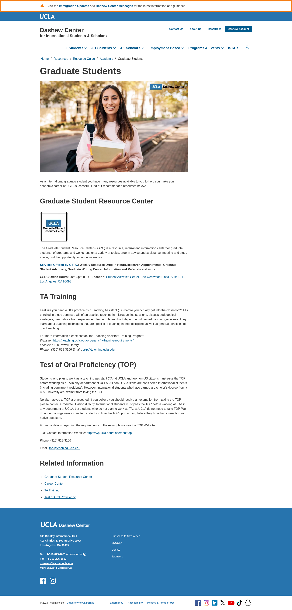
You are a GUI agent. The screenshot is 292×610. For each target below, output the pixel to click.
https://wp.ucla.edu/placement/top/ (110, 433)
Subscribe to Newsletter (126, 536)
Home (45, 58)
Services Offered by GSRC (59, 264)
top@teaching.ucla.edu (64, 448)
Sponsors (117, 556)
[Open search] (247, 47)
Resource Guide (84, 58)
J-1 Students (101, 48)
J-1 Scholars (130, 48)
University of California (80, 602)
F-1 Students (73, 48)
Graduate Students (130, 58)
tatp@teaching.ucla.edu (99, 349)
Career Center (54, 483)
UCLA (49, 16)
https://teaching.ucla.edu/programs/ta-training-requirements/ (93, 340)
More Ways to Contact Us (56, 567)
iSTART (234, 48)
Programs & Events (204, 48)
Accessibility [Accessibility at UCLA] (135, 602)
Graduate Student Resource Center (68, 476)
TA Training (52, 490)
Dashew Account (238, 28)
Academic (106, 58)
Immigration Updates (74, 6)
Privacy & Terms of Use (161, 602)
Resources (214, 28)
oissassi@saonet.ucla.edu (56, 563)
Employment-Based (164, 48)
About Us (195, 28)
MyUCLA (117, 542)
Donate (116, 549)
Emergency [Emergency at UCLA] (116, 602)
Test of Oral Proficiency (60, 497)
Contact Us (176, 28)
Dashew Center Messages (114, 6)
